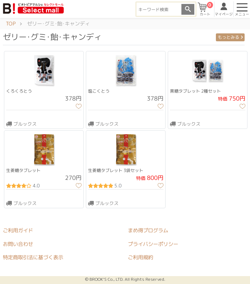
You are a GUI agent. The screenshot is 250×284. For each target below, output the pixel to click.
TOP (10, 23)
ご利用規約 (140, 257)
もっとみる (230, 37)
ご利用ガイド (18, 230)
